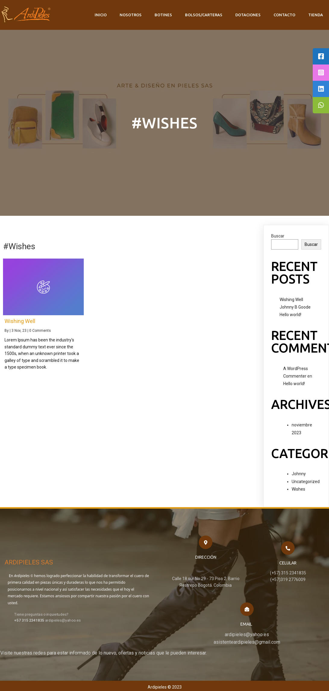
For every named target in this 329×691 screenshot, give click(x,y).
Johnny (299, 473)
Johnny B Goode (295, 306)
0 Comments (40, 330)
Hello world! (290, 314)
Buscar (277, 235)
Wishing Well (291, 299)
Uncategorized (306, 481)
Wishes (298, 488)
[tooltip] (321, 56)
